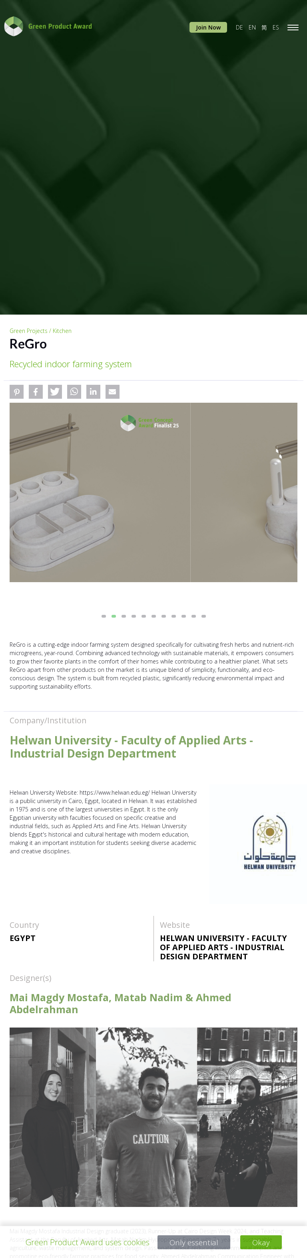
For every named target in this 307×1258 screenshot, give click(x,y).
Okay (262, 1242)
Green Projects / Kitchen (41, 331)
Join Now (208, 27)
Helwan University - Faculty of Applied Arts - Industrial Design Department (223, 947)
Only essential (194, 1242)
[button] (17, 392)
